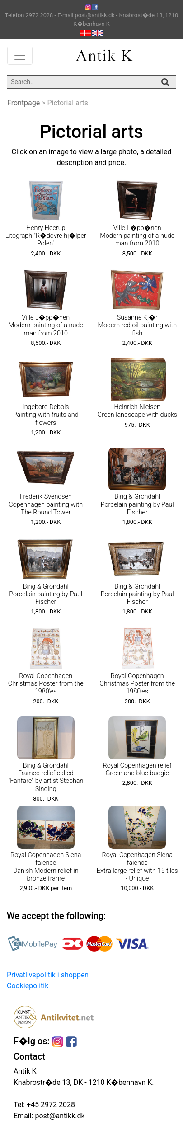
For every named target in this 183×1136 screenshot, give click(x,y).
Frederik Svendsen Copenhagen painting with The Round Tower (46, 504)
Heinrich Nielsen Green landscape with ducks (137, 411)
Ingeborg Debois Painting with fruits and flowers (46, 415)
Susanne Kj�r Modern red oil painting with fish (137, 325)
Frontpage (23, 103)
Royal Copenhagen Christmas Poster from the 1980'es (46, 684)
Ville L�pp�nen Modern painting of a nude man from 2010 (137, 236)
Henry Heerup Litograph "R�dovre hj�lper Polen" (45, 236)
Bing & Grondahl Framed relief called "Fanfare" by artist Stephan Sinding (45, 777)
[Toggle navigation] (20, 56)
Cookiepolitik (27, 985)
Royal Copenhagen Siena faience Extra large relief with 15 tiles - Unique (137, 866)
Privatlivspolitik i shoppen (48, 975)
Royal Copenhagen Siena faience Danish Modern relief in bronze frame (45, 866)
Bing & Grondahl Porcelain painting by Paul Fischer (137, 504)
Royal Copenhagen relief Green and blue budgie (137, 769)
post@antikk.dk (58, 1116)
